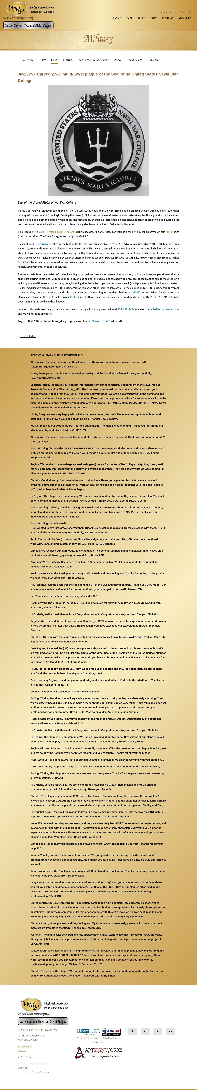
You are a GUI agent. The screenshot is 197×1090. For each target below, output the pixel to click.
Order (191, 12)
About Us (184, 18)
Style (141, 18)
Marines (68, 59)
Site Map (23, 1067)
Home (117, 18)
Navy (54, 59)
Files (182, 12)
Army (117, 59)
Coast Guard (135, 59)
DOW (42, 59)
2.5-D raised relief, (52, 231)
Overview (26, 59)
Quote (173, 12)
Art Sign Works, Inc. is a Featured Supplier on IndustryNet (99, 1036)
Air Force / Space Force (94, 59)
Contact (163, 12)
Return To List (28, 336)
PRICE (169, 231)
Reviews (167, 18)
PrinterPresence (40, 1071)
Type (129, 18)
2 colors (70, 231)
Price (153, 18)
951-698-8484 (25, 1046)
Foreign (153, 59)
